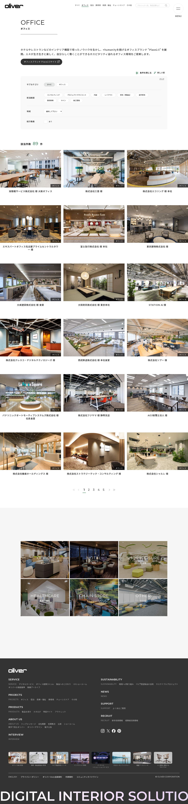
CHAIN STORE (94, 598)
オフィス (62, 84)
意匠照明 (50, 100)
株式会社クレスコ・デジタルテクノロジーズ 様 (30, 360)
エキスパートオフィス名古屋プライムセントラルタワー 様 (30, 248)
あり (48, 121)
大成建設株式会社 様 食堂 (30, 305)
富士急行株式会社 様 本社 (93, 246)
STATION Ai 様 (157, 305)
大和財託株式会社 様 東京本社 (94, 305)
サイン (63, 100)
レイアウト (109, 95)
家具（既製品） (125, 95)
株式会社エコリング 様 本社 (157, 191)
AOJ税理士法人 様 (157, 415)
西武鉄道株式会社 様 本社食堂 (94, 360)
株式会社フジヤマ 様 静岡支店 (94, 415)
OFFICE (45, 560)
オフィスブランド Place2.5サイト (40, 62)
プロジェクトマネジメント (76, 95)
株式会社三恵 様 (93, 191)
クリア (161, 79)
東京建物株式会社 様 (157, 246)
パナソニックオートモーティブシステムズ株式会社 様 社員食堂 (30, 417)
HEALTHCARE (44, 598)
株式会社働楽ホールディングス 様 (30, 473)
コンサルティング (53, 95)
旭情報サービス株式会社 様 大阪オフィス (30, 191)
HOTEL (94, 560)
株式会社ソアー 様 (157, 360)
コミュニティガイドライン (87, 777)
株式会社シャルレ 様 (157, 473)
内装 (95, 95)
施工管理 (76, 100)
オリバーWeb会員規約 (52, 777)
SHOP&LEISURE (143, 560)
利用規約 (69, 777)
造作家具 (142, 95)
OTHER (143, 598)
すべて (49, 85)
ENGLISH (12, 777)
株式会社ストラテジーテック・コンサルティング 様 (94, 473)
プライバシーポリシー (30, 777)
